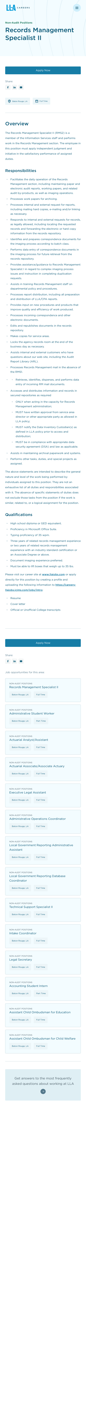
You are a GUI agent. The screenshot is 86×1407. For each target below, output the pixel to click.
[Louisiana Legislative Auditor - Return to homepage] (29, 8)
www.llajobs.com (53, 574)
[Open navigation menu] (77, 8)
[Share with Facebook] (8, 87)
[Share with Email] (21, 87)
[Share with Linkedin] (14, 87)
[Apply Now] (43, 70)
